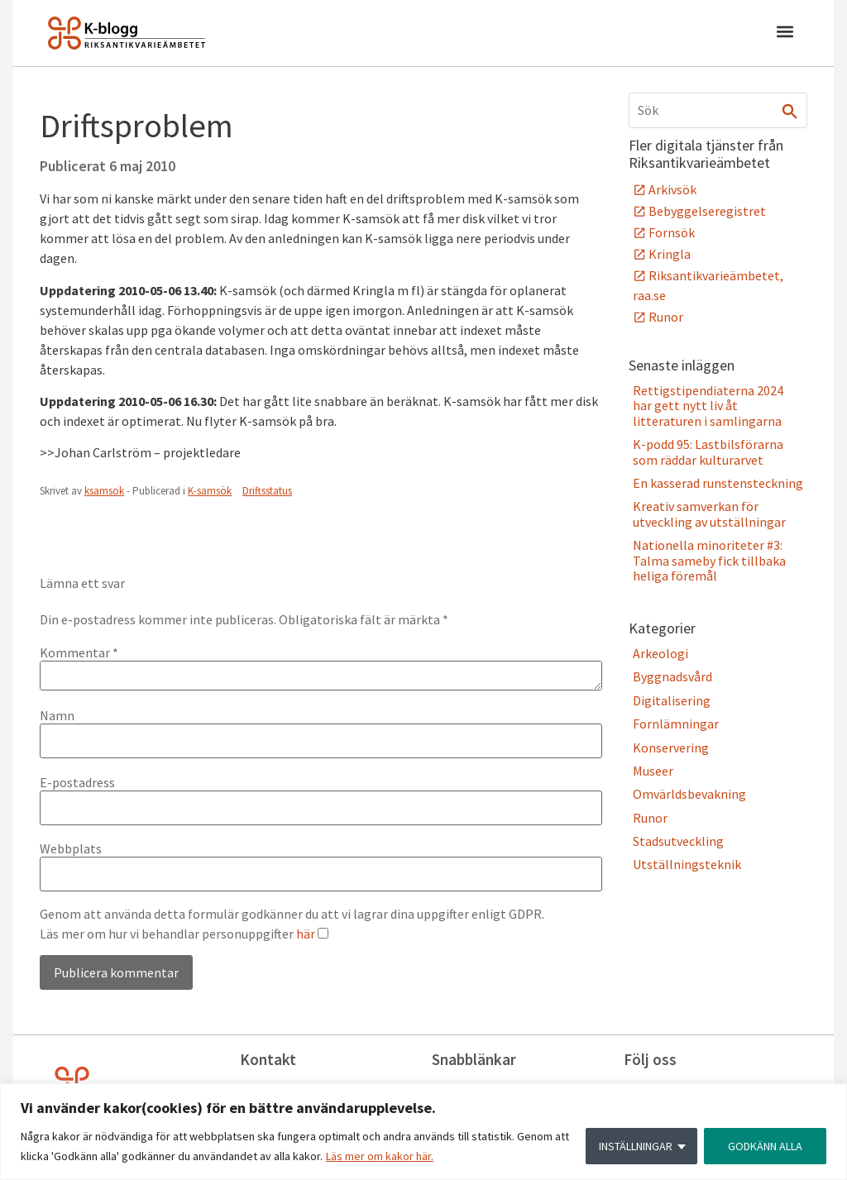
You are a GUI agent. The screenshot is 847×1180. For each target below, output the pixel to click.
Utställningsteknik (687, 864)
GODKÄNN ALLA (765, 1146)
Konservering (671, 747)
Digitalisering (672, 700)
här (305, 933)
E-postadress (77, 782)
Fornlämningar (676, 723)
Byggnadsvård (672, 676)
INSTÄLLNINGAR (635, 1146)
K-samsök (210, 491)
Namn (57, 715)
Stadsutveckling (678, 841)
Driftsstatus (267, 491)
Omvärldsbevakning (689, 794)
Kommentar (79, 652)
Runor (665, 316)
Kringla (669, 254)
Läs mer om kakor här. (379, 1156)
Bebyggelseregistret (707, 211)
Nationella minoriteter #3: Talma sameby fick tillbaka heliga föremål (709, 560)
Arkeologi (660, 653)
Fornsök (671, 232)
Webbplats (71, 848)
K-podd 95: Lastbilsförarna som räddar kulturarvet (708, 451)
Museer (653, 770)
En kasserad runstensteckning (718, 483)
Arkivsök (672, 189)
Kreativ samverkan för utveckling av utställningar (709, 513)
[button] (784, 34)
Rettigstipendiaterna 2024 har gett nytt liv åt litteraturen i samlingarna (708, 405)
